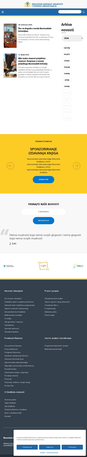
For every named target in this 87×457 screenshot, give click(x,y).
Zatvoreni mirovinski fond (14, 355)
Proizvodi (8, 375)
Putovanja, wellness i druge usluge (17, 378)
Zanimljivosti (9, 321)
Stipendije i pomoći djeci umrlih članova (19, 362)
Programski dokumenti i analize (56, 342)
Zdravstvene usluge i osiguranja (16, 368)
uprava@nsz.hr (9, 441)
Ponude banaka (10, 365)
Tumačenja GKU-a (51, 301)
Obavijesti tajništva (12, 328)
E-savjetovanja (50, 304)
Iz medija (8, 314)
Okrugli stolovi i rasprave (14, 318)
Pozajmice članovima (12, 348)
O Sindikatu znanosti (14, 388)
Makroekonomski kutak (53, 345)
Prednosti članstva (43, 141)
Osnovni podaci (10, 395)
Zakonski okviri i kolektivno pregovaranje (20, 301)
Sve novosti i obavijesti (13, 294)
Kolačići (42, 452)
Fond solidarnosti (11, 345)
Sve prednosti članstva (13, 342)
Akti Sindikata (10, 402)
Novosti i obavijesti (14, 287)
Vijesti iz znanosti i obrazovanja (16, 304)
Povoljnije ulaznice (11, 372)
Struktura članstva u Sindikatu (16, 405)
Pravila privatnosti (52, 452)
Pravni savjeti (49, 311)
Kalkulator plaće (51, 308)
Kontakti (8, 412)
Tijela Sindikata (10, 399)
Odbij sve (49, 447)
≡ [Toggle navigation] (2, 11)
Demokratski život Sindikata (15, 308)
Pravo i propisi (52, 287)
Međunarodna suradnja (13, 311)
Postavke (72, 447)
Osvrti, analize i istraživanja (58, 334)
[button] (10, 163)
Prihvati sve (27, 447)
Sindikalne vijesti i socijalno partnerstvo (19, 298)
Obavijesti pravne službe (54, 294)
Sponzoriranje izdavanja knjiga (43, 151)
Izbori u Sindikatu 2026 (13, 409)
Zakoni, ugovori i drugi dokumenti (57, 298)
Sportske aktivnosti (12, 324)
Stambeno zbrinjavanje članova (16, 352)
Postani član (9, 382)
